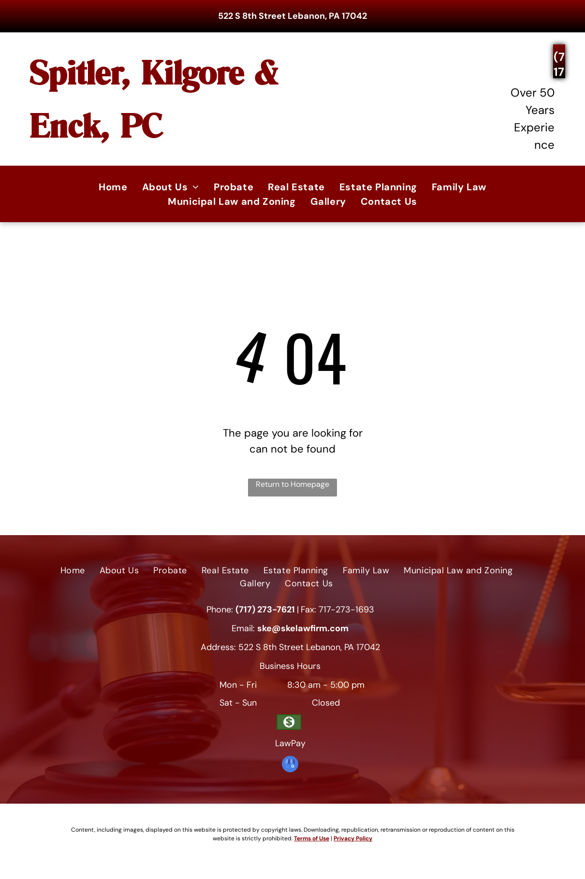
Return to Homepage (292, 484)
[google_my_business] (290, 765)
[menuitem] (112, 187)
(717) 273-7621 (265, 609)
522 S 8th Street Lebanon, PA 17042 (292, 16)
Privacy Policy (353, 838)
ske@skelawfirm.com (303, 628)
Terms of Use (311, 838)
